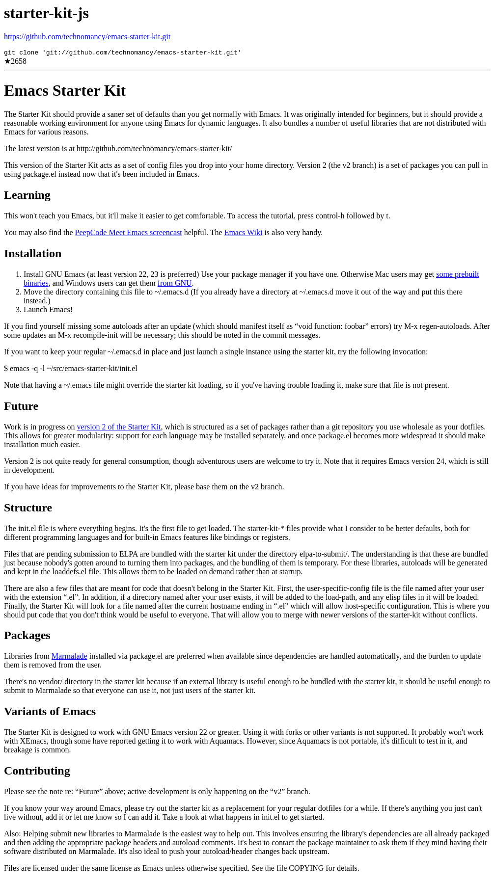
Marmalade (69, 657)
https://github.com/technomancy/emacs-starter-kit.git (87, 36)
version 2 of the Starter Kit (119, 428)
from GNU (175, 284)
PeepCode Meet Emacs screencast (128, 234)
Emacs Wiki (243, 234)
